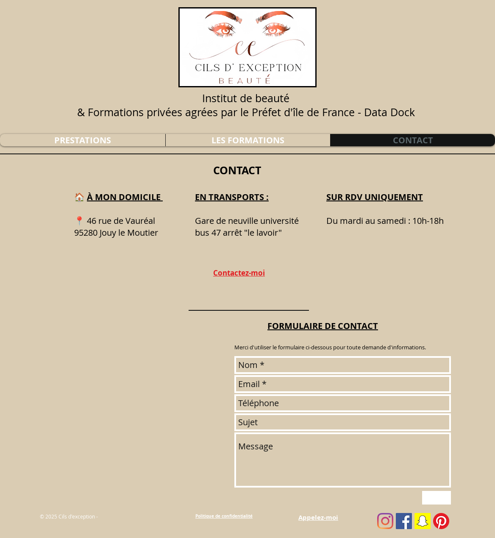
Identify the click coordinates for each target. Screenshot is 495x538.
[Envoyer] (436, 498)
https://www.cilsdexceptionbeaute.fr (85, 523)
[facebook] (404, 521)
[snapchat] (422, 521)
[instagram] (385, 521)
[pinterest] (441, 521)
